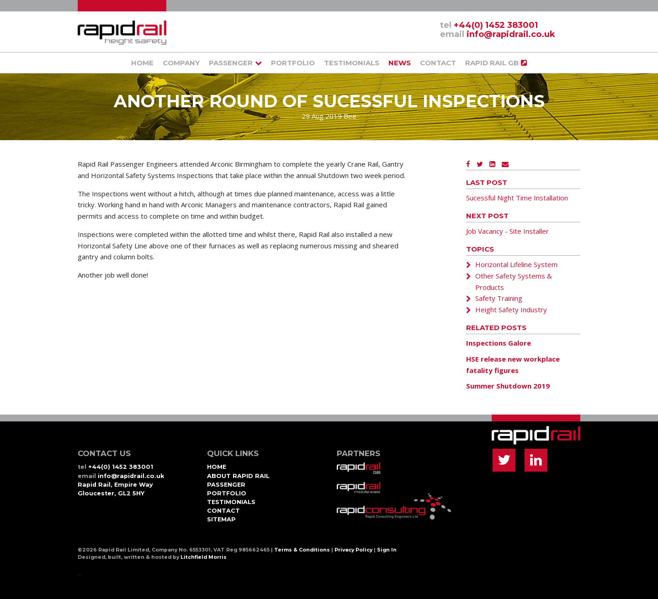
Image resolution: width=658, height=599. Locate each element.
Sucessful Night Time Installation (517, 197)
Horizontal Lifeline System (516, 264)
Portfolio (293, 62)
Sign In (387, 550)
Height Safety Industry (511, 309)
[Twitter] (480, 163)
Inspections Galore (498, 342)
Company (181, 62)
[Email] (505, 163)
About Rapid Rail (238, 476)
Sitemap (221, 519)
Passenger (231, 62)
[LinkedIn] (492, 163)
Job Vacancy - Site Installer (507, 231)
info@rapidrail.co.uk (511, 34)
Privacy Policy (353, 550)
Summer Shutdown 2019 (508, 385)
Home (142, 62)
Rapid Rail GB (492, 62)
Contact (438, 62)
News (399, 62)
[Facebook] (468, 163)
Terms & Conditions (302, 550)
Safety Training (498, 298)
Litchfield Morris (203, 557)
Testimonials (351, 62)
